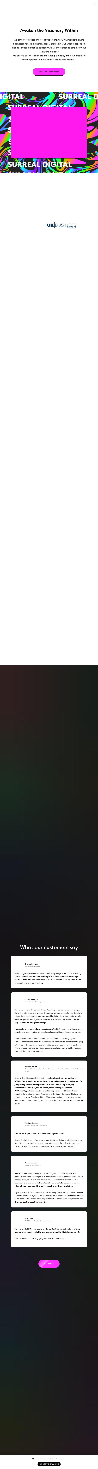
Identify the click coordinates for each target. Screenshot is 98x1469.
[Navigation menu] (93, 4)
